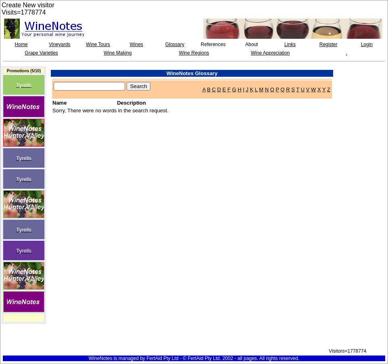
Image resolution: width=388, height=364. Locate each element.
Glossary (174, 44)
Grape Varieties (41, 53)
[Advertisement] (362, 85)
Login (367, 44)
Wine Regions (194, 53)
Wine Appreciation (270, 53)
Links (290, 44)
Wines (136, 44)
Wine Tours (98, 44)
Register (328, 44)
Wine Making (117, 53)
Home (21, 44)
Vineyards (59, 44)
